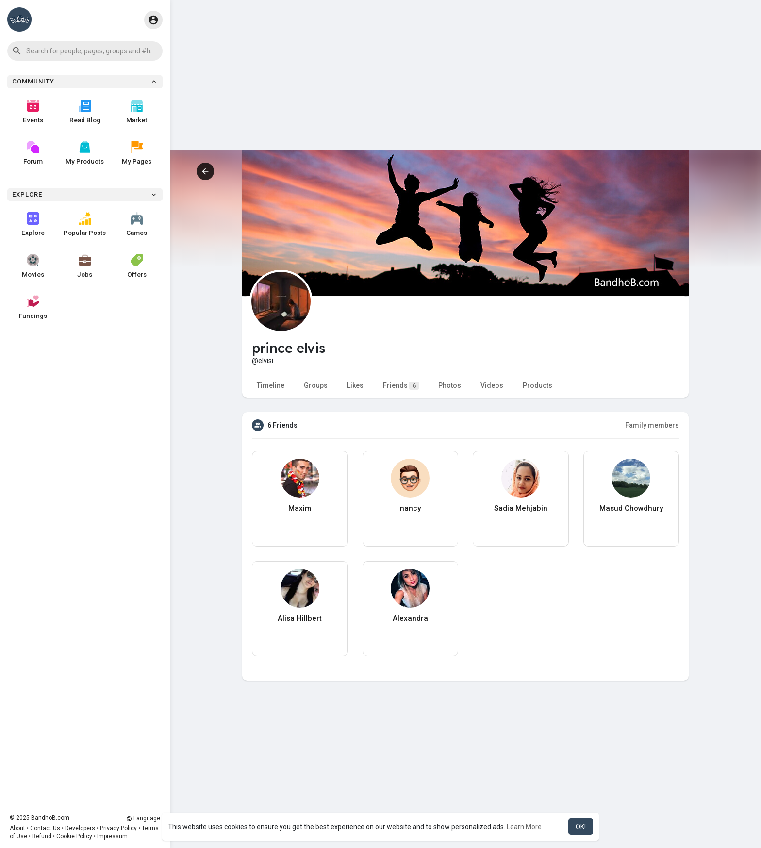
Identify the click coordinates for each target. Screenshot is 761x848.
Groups (316, 385)
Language (143, 818)
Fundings (33, 307)
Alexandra (410, 618)
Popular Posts (85, 224)
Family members (652, 425)
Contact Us (45, 828)
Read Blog (84, 112)
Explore (33, 224)
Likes (355, 385)
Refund (41, 836)
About (17, 828)
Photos (449, 385)
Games (136, 224)
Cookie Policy (74, 836)
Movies (33, 266)
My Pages (136, 153)
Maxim (299, 508)
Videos (491, 385)
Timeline (270, 385)
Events (33, 112)
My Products (85, 153)
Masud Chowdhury (631, 508)
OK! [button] (581, 827)
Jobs (84, 266)
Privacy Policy (118, 828)
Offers (137, 266)
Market (136, 112)
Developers (80, 828)
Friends (401, 386)
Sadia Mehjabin (520, 508)
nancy (410, 508)
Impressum (112, 836)
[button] (85, 51)
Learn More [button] (524, 827)
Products (537, 385)
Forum (33, 153)
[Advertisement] (465, 82)
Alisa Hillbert (300, 618)
